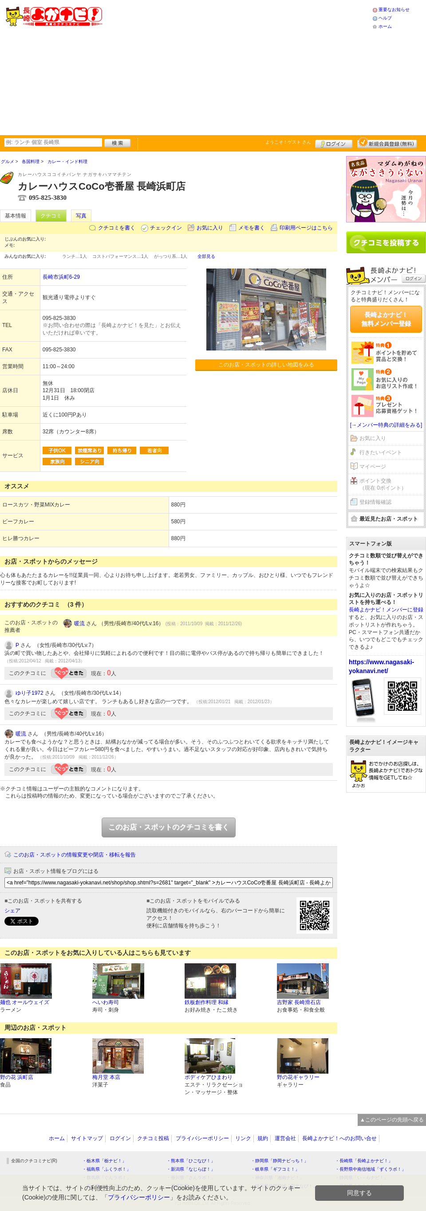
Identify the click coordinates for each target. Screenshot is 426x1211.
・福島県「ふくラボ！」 (106, 1169)
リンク (243, 1138)
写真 (81, 216)
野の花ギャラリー (298, 1077)
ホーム (385, 26)
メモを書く (251, 228)
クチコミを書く (116, 228)
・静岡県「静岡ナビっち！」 (279, 1160)
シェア (12, 910)
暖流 (79, 623)
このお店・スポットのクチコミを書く (168, 827)
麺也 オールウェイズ (24, 1002)
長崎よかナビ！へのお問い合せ (339, 1138)
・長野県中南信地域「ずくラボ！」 (370, 1169)
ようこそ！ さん (288, 142)
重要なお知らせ (394, 9)
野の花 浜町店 (16, 1077)
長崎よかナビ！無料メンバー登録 (386, 319)
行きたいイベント (380, 452)
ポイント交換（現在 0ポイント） (382, 484)
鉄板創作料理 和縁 (207, 1002)
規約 (262, 1138)
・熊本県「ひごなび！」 (190, 1160)
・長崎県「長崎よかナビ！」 (364, 1160)
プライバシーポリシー (202, 1138)
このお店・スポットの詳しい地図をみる (266, 365)
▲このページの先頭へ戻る (392, 1120)
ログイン (334, 142)
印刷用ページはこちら (306, 228)
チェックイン (166, 228)
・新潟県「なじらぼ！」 (190, 1169)
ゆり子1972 (29, 693)
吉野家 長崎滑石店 (299, 1002)
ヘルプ (385, 18)
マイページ (372, 466)
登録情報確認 (375, 502)
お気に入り (210, 228)
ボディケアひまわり (209, 1077)
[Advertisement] (230, 66)
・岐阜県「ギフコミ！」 (275, 1169)
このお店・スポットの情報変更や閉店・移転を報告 (74, 855)
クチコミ (51, 216)
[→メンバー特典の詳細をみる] (386, 425)
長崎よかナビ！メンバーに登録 (386, 610)
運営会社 (285, 1138)
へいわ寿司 (105, 1002)
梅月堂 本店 (106, 1077)
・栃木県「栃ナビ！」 (104, 1160)
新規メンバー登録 (387, 142)
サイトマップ (87, 1138)
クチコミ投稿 (153, 1138)
